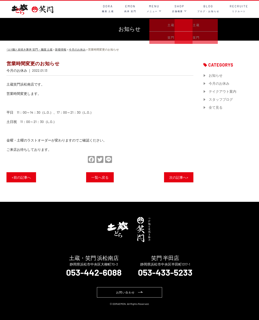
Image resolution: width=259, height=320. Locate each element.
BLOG (208, 8)
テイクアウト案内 (222, 91)
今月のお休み (219, 83)
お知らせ (216, 75)
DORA (108, 8)
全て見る (216, 107)
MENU (154, 8)
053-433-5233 (165, 272)
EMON (130, 8)
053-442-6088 (94, 272)
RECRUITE (239, 8)
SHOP (179, 8)
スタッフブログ (221, 99)
